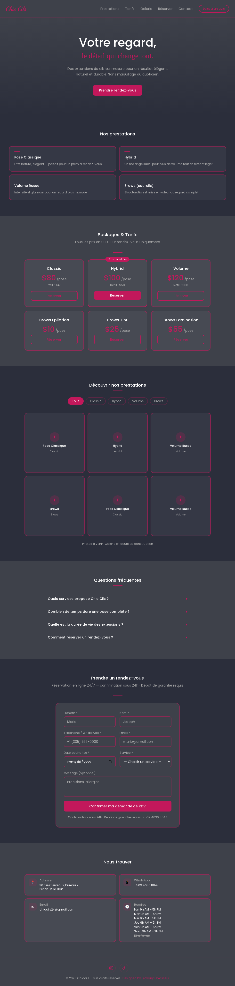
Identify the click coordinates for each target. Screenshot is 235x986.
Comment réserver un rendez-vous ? (117, 637)
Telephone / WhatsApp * (82, 733)
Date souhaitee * (76, 753)
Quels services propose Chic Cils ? (117, 598)
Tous (75, 401)
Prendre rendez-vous (117, 90)
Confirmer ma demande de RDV (117, 806)
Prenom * (71, 713)
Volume (138, 401)
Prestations (109, 8)
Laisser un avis (214, 9)
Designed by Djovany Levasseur (145, 978)
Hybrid (117, 401)
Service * (126, 753)
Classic (95, 401)
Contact (185, 8)
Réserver (165, 8)
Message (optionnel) (80, 773)
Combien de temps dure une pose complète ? (117, 611)
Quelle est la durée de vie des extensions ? (117, 624)
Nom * (124, 713)
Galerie (146, 8)
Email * (125, 733)
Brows (158, 401)
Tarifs (130, 8)
